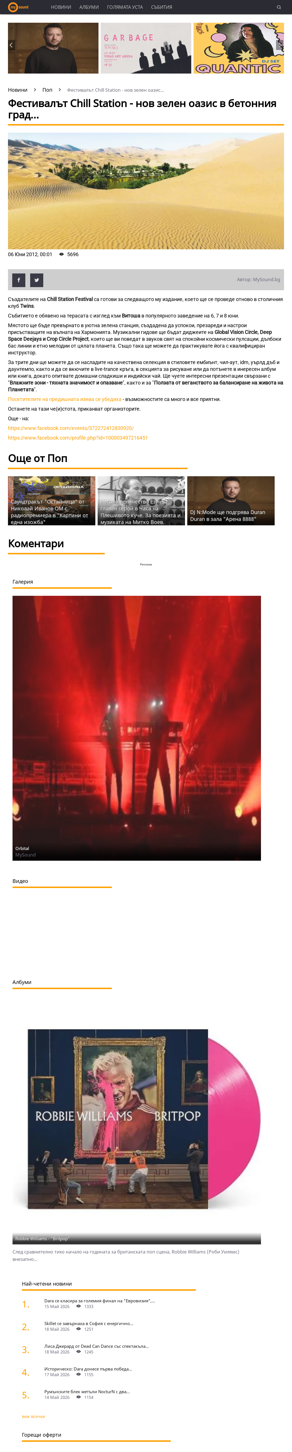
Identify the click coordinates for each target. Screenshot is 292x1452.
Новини (61, 7)
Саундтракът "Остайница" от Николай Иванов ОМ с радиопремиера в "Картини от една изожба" (49, 511)
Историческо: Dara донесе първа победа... (88, 1369)
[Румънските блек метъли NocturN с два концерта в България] (32, 1395)
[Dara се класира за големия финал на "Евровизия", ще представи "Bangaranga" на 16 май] (32, 1304)
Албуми (89, 7)
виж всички (33, 1416)
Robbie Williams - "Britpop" (42, 1238)
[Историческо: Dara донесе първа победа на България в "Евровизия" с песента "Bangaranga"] (32, 1372)
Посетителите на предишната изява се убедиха (65, 399)
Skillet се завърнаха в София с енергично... (88, 1323)
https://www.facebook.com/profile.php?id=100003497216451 (78, 438)
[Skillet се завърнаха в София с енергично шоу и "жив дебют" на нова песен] (32, 1327)
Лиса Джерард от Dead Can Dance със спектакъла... (96, 1346)
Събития (161, 7)
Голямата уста (125, 7)
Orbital (22, 848)
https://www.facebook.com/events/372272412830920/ (71, 428)
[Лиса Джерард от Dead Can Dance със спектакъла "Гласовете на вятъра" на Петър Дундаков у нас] (32, 1349)
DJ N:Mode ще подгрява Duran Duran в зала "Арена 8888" (227, 515)
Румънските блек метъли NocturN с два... (87, 1391)
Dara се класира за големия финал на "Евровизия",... (99, 1300)
